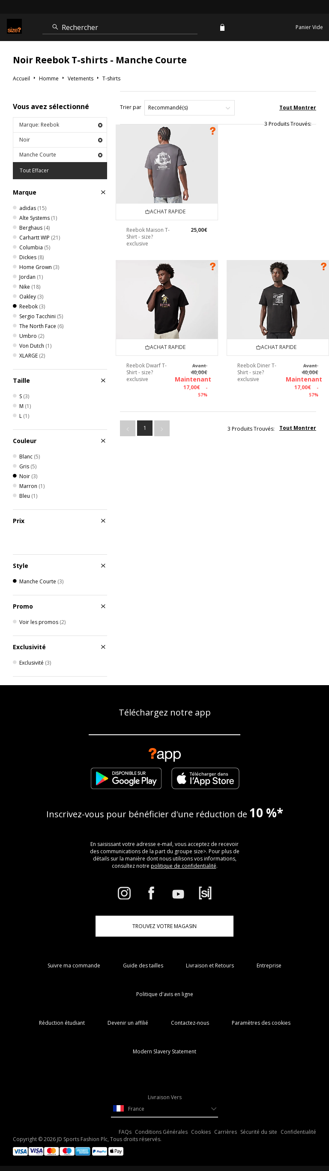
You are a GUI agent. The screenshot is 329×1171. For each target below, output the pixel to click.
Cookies (201, 1132)
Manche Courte (60, 154)
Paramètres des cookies (261, 1022)
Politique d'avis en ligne (164, 994)
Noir (60, 139)
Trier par (130, 107)
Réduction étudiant (62, 1022)
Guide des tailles (143, 965)
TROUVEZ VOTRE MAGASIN (164, 926)
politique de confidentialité (183, 865)
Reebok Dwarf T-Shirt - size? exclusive (146, 372)
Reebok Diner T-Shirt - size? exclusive (256, 372)
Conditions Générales (161, 1132)
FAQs (125, 1132)
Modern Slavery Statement (164, 1051)
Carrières (225, 1132)
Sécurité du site (258, 1132)
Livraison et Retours (210, 965)
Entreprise (269, 965)
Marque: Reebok (60, 124)
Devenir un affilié (128, 1022)
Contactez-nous (190, 1022)
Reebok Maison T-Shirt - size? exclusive (148, 236)
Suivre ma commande (74, 965)
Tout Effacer (34, 170)
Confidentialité (298, 1132)
